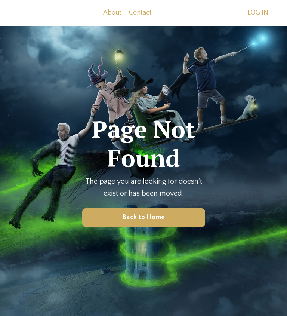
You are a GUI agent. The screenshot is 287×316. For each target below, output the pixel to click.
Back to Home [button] (143, 217)
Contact (140, 12)
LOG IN (257, 12)
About (112, 12)
